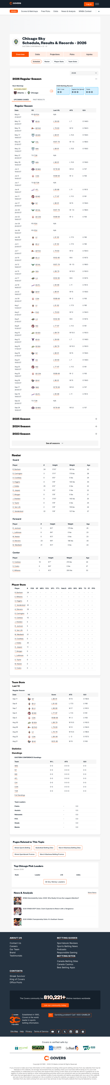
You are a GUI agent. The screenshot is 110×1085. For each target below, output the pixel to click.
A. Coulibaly (17, 478)
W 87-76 (56, 142)
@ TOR (36, 183)
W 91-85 (55, 741)
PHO (37, 312)
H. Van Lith (17, 507)
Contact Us (15, 943)
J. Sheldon (16, 499)
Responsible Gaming (67, 952)
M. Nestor (16, 537)
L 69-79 (56, 271)
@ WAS (38, 169)
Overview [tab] (20, 54)
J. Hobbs (16, 486)
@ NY (37, 292)
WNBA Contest (85, 11)
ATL (36, 190)
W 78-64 (56, 169)
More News (92, 893)
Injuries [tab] (89, 54)
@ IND (37, 196)
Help (22, 1031)
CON (37, 176)
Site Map (14, 1031)
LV (36, 237)
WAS (37, 387)
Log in (88, 4)
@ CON (38, 217)
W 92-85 (56, 258)
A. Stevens (17, 541)
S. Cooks (16, 566)
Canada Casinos (65, 964)
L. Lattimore (17, 532)
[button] (96, 78)
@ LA (37, 258)
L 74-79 (54, 732)
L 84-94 (55, 737)
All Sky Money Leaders (55, 882)
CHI (16, 783)
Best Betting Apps (66, 967)
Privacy (29, 1031)
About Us (16, 937)
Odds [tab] (37, 54)
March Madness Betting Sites (70, 848)
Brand (13, 952)
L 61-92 (56, 237)
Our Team (14, 949)
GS (36, 360)
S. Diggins (16, 482)
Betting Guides (67, 937)
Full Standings (20, 795)
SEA (37, 271)
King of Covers (17, 979)
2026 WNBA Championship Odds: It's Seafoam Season (43, 919)
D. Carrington (17, 473)
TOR (35, 155)
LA (36, 278)
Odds (55, 11)
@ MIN (37, 135)
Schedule (36, 62)
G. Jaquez (16, 490)
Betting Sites (66, 955)
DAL (37, 142)
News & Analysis (68, 11)
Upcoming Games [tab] (21, 100)
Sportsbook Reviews (67, 943)
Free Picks (45, 11)
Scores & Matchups (29, 11)
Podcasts (61, 949)
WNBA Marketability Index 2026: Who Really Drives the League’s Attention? (51, 898)
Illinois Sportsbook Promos (24, 854)
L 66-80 (54, 708)
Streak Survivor (17, 976)
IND (36, 326)
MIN (37, 149)
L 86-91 (56, 203)
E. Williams (16, 570)
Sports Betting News (67, 946)
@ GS (37, 121)
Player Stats (59, 62)
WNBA (14, 11)
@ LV (37, 244)
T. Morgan (16, 494)
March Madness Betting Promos (52, 854)
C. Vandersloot (18, 511)
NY (36, 203)
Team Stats (72, 62)
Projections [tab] (55, 54)
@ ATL (37, 285)
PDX (35, 224)
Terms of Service (41, 1031)
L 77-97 (56, 196)
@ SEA (37, 333)
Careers (13, 946)
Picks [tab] (72, 54)
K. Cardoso (17, 562)
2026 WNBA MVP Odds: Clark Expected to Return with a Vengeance (48, 909)
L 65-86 (56, 189)
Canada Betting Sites (67, 961)
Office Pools (16, 982)
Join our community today (55, 1005)
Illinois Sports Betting (22, 848)
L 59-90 (56, 121)
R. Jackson (17, 528)
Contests (16, 970)
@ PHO (38, 128)
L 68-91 (56, 135)
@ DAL (37, 210)
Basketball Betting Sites (44, 848)
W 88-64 (56, 176)
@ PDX (36, 114)
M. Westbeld (17, 545)
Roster (47, 62)
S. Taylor (16, 503)
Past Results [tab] (39, 100)
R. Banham (17, 469)
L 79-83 (56, 128)
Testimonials (16, 955)
